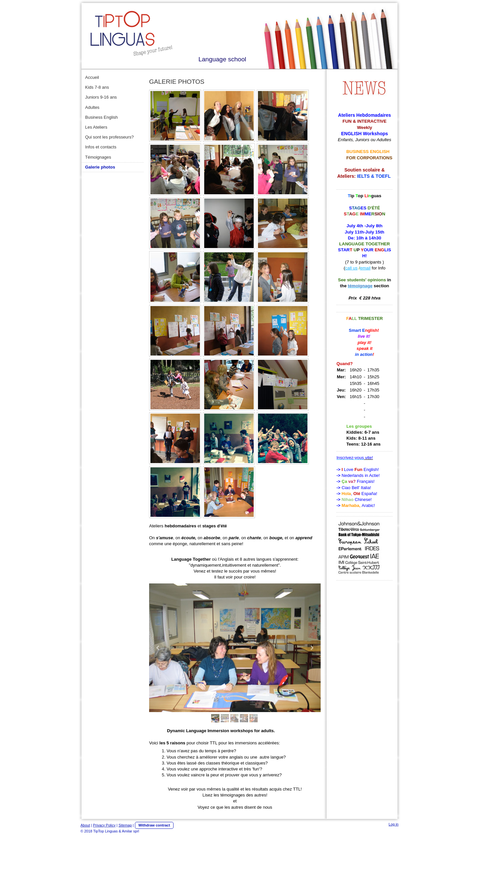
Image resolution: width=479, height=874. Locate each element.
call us (351, 267)
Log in (394, 824)
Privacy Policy (104, 825)
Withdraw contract (154, 825)
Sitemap (125, 825)
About (85, 825)
